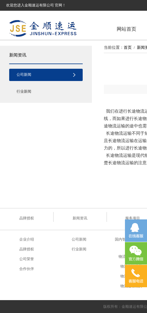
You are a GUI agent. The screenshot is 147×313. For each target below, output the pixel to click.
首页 (128, 47)
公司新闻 (24, 74)
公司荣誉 (26, 259)
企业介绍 (26, 239)
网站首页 (126, 29)
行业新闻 (24, 91)
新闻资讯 (17, 54)
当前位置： (114, 47)
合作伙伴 (26, 269)
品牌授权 (26, 218)
